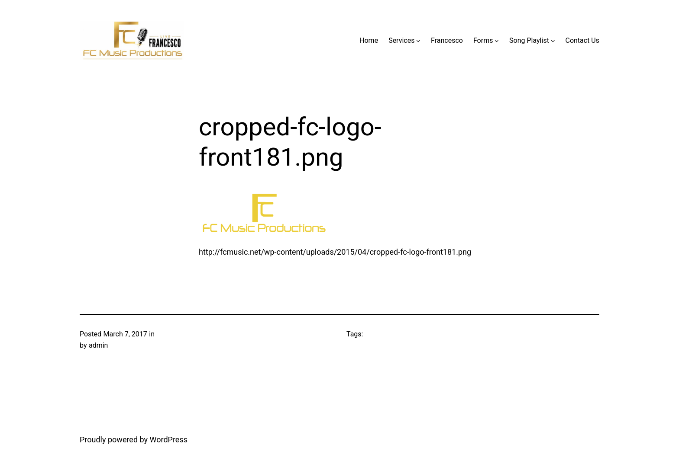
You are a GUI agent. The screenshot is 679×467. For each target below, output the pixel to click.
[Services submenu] (418, 40)
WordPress (169, 439)
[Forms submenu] (497, 40)
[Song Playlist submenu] (553, 40)
